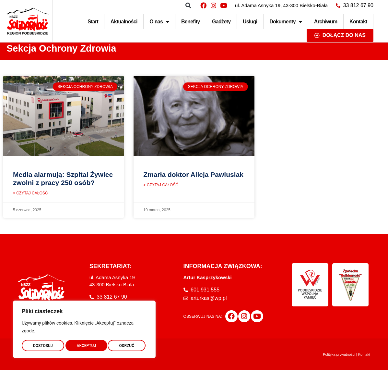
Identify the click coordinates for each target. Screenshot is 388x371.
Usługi (250, 21)
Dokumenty (285, 22)
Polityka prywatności (339, 355)
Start (93, 21)
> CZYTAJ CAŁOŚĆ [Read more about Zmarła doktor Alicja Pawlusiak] (160, 186)
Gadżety (221, 21)
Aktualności (124, 21)
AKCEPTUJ (126, 344)
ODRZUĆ (84, 344)
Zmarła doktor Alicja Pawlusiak (193, 174)
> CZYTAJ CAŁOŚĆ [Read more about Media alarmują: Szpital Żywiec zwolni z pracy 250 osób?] (30, 194)
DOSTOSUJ (42, 344)
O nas (159, 22)
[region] (84, 328)
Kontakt (358, 21)
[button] (188, 5)
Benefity (190, 21)
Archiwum (325, 21)
